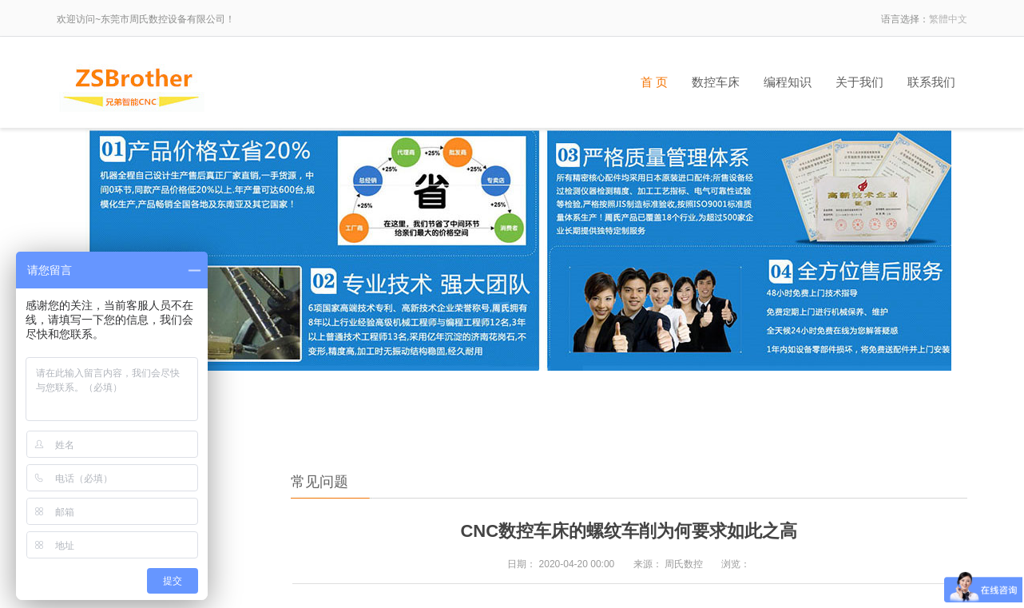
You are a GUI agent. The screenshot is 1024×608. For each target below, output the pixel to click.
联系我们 (931, 82)
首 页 (654, 82)
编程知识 (788, 82)
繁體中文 (948, 19)
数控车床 (716, 82)
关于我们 (859, 82)
